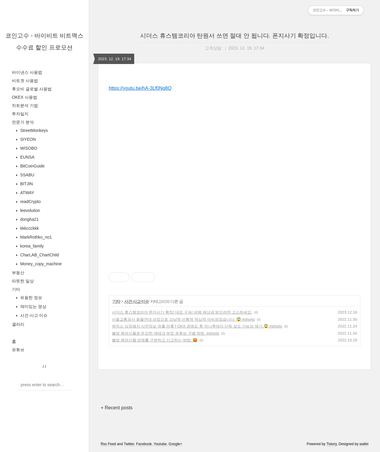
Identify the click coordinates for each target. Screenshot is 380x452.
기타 (16, 289)
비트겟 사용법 (25, 80)
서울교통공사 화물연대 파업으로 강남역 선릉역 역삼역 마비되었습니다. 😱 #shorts (183, 319)
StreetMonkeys (33, 130)
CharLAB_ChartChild (39, 255)
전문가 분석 (23, 122)
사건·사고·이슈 (33, 315)
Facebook (144, 444)
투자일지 (20, 113)
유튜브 (18, 349)
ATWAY (26, 192)
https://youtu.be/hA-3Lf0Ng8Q (140, 88)
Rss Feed (108, 444)
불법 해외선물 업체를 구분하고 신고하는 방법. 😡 (154, 340)
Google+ (175, 444)
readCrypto (30, 201)
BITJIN (26, 183)
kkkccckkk (29, 228)
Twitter (129, 444)
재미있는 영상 (32, 306)
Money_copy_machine (40, 263)
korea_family (31, 246)
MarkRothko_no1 (35, 237)
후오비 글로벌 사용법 (32, 89)
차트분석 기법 (25, 105)
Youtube (160, 444)
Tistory (331, 444)
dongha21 (29, 219)
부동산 (18, 272)
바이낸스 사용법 (27, 72)
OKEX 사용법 (24, 97)
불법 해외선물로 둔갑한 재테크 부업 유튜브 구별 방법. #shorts (165, 333)
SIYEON (27, 139)
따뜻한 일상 (23, 281)
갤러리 (18, 324)
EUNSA (26, 157)
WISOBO (28, 148)
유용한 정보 (30, 297)
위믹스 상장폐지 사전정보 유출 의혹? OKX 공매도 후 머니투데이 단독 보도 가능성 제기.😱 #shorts (197, 326)
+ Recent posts (116, 407)
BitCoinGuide (32, 166)
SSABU (26, 175)
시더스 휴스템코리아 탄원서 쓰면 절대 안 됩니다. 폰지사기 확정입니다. (234, 35)
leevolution (29, 210)
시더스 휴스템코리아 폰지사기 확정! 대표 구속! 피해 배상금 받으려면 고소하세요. (182, 312)
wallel (364, 444)
